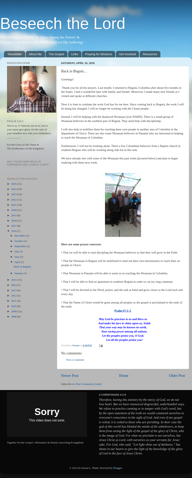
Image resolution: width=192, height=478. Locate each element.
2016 (14, 231)
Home (123, 375)
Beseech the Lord (62, 23)
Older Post (177, 375)
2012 (14, 295)
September (20, 246)
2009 (14, 311)
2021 (14, 204)
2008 (14, 316)
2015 (14, 279)
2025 (14, 183)
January (18, 273)
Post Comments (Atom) (88, 383)
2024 (14, 189)
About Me (35, 54)
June (17, 256)
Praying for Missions (98, 54)
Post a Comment (75, 359)
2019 (14, 215)
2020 (14, 210)
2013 (14, 290)
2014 (14, 284)
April (17, 261)
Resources (150, 54)
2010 (14, 306)
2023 (14, 194)
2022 (14, 199)
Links (74, 54)
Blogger (117, 467)
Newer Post (70, 375)
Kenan (76, 345)
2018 (14, 220)
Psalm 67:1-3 (122, 310)
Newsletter (15, 54)
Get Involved (127, 54)
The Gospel (56, 54)
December (20, 235)
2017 (14, 225)
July (17, 251)
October (19, 240)
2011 (14, 300)
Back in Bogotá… (23, 266)
